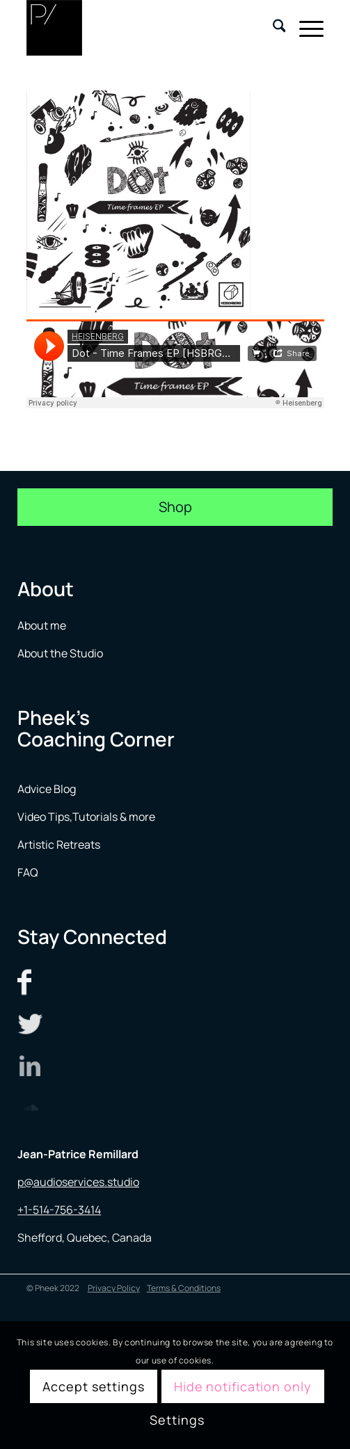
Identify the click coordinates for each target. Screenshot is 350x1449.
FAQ (27, 872)
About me (42, 625)
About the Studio (60, 653)
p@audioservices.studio (78, 1182)
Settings (177, 1419)
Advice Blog (46, 788)
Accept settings (93, 1386)
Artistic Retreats (58, 844)
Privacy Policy (114, 1288)
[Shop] (175, 507)
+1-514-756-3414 (59, 1209)
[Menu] (304, 28)
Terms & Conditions (184, 1288)
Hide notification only (243, 1386)
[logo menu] (145, 28)
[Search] (272, 28)
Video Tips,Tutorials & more (86, 816)
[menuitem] (272, 28)
